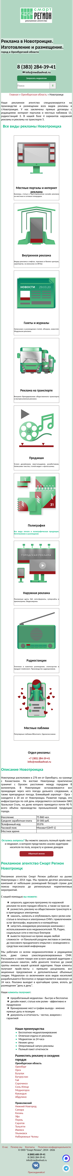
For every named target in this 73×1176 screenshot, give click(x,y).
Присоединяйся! (36, 1172)
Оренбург (20, 1066)
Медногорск (22, 1090)
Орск (18, 1070)
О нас (5, 1147)
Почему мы (16, 1147)
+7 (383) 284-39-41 (39, 758)
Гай (17, 1080)
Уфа (17, 1116)
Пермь (19, 1119)
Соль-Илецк (22, 1086)
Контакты (30, 1147)
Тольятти (20, 1126)
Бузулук (19, 1073)
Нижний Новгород (26, 1106)
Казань (19, 1113)
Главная (14, 94)
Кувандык (21, 1093)
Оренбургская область (34, 94)
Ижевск (19, 1130)
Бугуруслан (21, 1076)
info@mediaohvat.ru (39, 761)
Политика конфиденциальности (54, 1147)
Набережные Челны (27, 1136)
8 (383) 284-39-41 (36, 1157)
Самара (19, 1109)
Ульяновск (21, 1133)
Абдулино (21, 1097)
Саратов (20, 1123)
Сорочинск (21, 1083)
